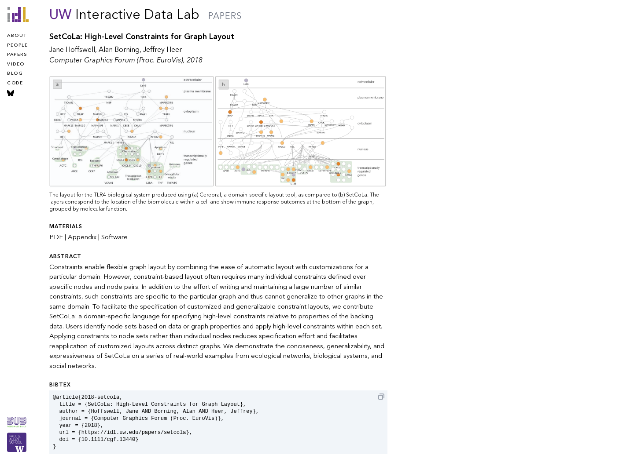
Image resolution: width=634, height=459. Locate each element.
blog (15, 73)
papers (17, 54)
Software (114, 237)
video (16, 64)
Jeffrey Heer (162, 50)
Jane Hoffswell (72, 50)
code (15, 83)
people (17, 45)
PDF (56, 237)
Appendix (82, 237)
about (17, 36)
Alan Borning (119, 50)
